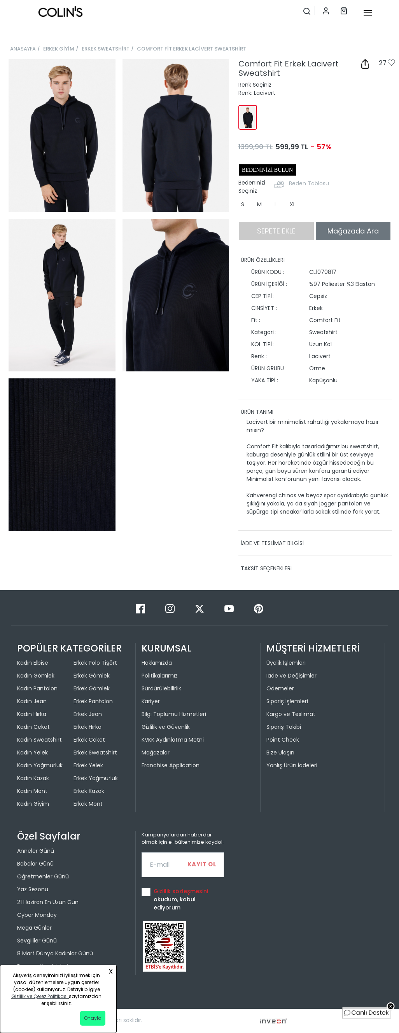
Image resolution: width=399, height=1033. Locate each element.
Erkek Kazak (89, 791)
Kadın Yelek (32, 752)
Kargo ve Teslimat (290, 714)
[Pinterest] (258, 608)
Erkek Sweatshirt (95, 752)
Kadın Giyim (33, 804)
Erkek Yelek (88, 765)
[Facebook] (141, 608)
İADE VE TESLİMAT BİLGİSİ (272, 543)
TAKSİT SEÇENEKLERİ (266, 568)
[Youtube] (229, 608)
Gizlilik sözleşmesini (181, 891)
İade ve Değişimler (291, 675)
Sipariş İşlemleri (287, 701)
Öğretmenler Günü (43, 876)
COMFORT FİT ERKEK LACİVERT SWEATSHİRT (191, 48)
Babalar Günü (35, 864)
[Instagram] (170, 608)
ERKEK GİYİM (58, 48)
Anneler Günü (35, 851)
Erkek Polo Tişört (95, 663)
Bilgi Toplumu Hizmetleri (174, 714)
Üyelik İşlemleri (286, 663)
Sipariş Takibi (283, 727)
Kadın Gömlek (35, 675)
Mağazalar (156, 752)
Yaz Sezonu (32, 889)
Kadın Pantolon (37, 688)
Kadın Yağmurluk (40, 765)
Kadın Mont (32, 791)
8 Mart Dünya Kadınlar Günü (55, 953)
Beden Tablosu (309, 183)
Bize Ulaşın (280, 752)
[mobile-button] (367, 13)
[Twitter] (200, 608)
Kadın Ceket (33, 727)
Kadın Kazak (33, 778)
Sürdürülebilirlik (161, 688)
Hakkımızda (157, 663)
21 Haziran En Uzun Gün (48, 902)
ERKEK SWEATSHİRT (106, 48)
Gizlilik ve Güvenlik (166, 727)
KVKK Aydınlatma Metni (173, 740)
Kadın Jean (32, 701)
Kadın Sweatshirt (39, 740)
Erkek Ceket (89, 740)
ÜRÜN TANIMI (257, 412)
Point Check (282, 740)
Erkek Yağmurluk (96, 778)
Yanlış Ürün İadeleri (291, 765)
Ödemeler (280, 688)
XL (293, 204)
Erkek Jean (88, 714)
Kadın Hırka (31, 714)
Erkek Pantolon (93, 701)
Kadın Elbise (32, 663)
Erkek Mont (88, 804)
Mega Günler (34, 928)
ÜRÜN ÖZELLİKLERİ (263, 260)
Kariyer (151, 701)
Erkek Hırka (88, 727)
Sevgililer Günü (37, 940)
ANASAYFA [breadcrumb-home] (23, 48)
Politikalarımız (160, 675)
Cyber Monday (37, 915)
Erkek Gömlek (92, 675)
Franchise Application (171, 765)
